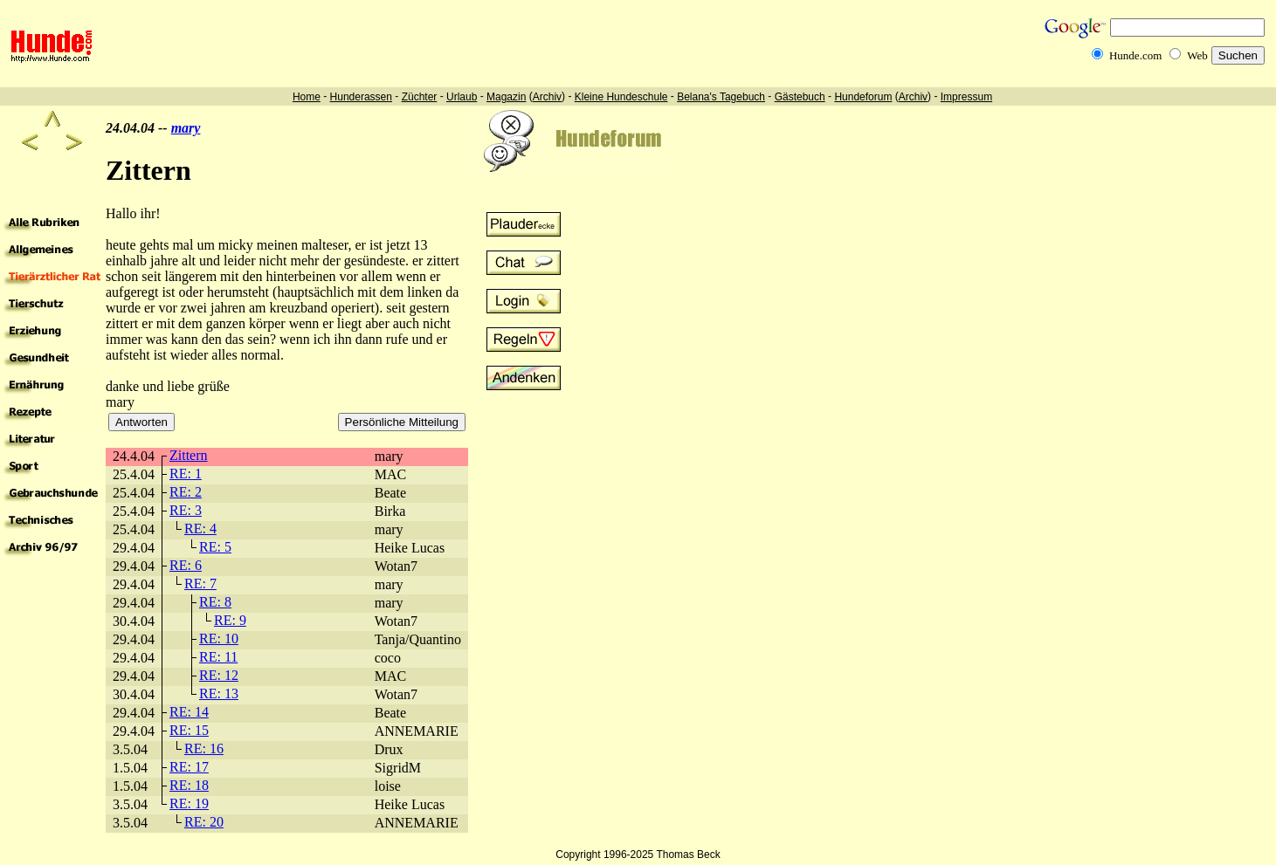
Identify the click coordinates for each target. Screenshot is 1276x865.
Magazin (506, 97)
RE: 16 (204, 748)
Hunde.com (1135, 55)
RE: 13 (218, 693)
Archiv (547, 97)
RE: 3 (185, 510)
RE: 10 (218, 638)
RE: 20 (204, 821)
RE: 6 (185, 565)
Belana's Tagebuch (721, 97)
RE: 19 (189, 803)
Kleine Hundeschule (621, 97)
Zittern (188, 455)
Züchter (420, 97)
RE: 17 (189, 766)
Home (307, 97)
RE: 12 (218, 675)
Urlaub (461, 97)
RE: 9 (230, 620)
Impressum (966, 97)
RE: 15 (189, 730)
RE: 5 (215, 546)
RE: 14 (189, 711)
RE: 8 (215, 601)
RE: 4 (200, 528)
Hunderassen (361, 97)
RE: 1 (185, 473)
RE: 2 (185, 491)
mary (186, 127)
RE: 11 (218, 656)
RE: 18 (189, 785)
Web (1197, 55)
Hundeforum (863, 97)
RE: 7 (200, 583)
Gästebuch (800, 97)
